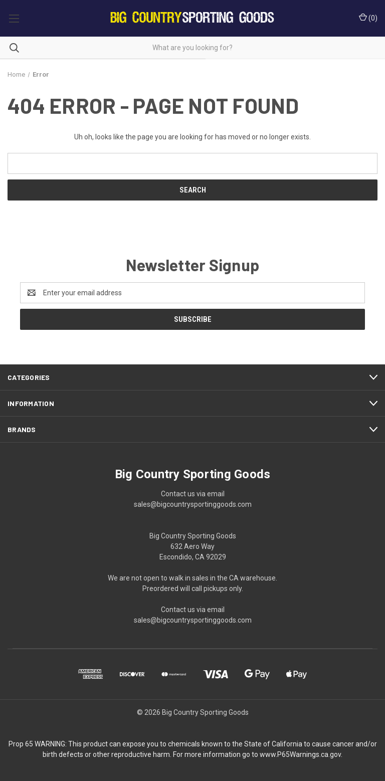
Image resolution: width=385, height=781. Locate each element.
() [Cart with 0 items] (368, 17)
